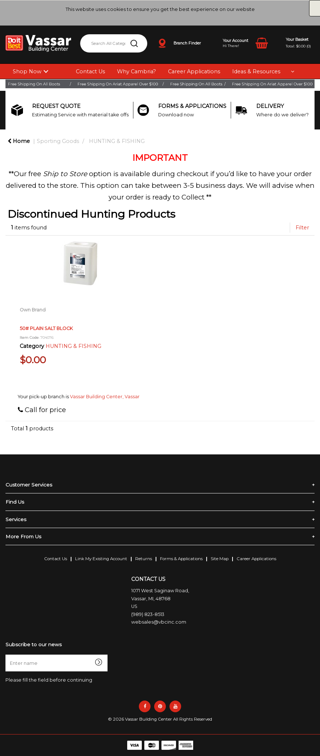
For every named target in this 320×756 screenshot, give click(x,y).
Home (19, 141)
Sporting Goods (58, 141)
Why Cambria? (136, 71)
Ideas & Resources (256, 71)
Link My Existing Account (101, 558)
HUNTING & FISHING (117, 141)
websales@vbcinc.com (158, 622)
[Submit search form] (134, 43)
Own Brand (33, 310)
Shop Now (27, 71)
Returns (143, 558)
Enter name (7, 654)
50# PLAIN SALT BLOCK (46, 328)
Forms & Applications (181, 558)
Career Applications (194, 71)
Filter (302, 227)
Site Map (220, 558)
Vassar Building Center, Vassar (105, 396)
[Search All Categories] (113, 43)
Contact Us (90, 71)
